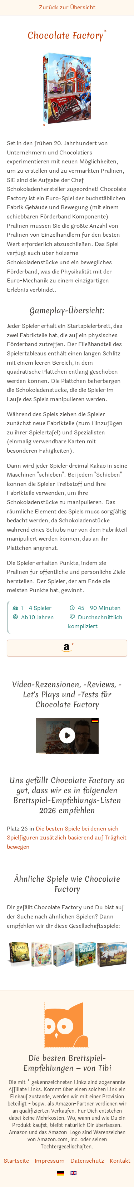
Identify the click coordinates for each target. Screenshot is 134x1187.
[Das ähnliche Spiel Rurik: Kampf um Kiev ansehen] (112, 954)
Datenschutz (87, 1160)
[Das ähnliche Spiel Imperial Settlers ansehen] (85, 954)
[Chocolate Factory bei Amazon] (67, 93)
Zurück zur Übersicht (67, 7)
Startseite (16, 1160)
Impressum (50, 1160)
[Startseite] (67, 1025)
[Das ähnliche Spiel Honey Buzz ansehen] (42, 954)
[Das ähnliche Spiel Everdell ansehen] (18, 954)
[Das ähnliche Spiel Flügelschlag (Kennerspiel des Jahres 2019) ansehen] (63, 954)
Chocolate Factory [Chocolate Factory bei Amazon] (67, 35)
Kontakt (120, 1160)
